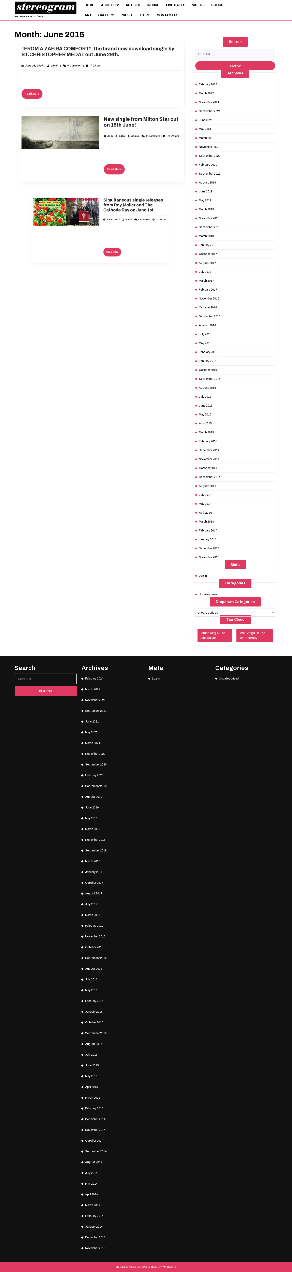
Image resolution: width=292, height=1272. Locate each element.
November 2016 (209, 298)
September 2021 (209, 111)
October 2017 (208, 253)
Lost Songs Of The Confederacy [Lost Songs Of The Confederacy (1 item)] (251, 635)
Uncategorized (209, 594)
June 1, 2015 (107, 224)
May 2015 (205, 414)
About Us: (110, 5)
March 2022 (206, 93)
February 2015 (208, 441)
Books (217, 5)
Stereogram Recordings (29, 16)
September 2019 (209, 173)
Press (126, 15)
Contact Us (167, 15)
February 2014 (208, 530)
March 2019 (206, 209)
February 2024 (208, 84)
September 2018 (209, 227)
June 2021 (206, 120)
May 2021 (205, 129)
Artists (133, 5)
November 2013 (209, 557)
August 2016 (207, 325)
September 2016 (209, 316)
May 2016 (205, 343)
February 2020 (208, 164)
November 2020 (209, 146)
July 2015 (205, 396)
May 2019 (205, 200)
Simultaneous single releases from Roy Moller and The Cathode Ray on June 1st (115, 218)
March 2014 (206, 521)
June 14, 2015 (112, 139)
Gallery (106, 15)
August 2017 (207, 262)
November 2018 (209, 218)
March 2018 (206, 236)
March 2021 (206, 138)
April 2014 (205, 512)
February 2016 (208, 352)
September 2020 (209, 155)
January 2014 (208, 539)
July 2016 (205, 334)
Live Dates (175, 5)
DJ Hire (153, 5)
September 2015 (209, 378)
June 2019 (206, 191)
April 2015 (205, 423)
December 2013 (209, 548)
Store (144, 15)
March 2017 (206, 280)
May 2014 (205, 503)
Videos (198, 5)
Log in (203, 575)
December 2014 (209, 450)
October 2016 (208, 307)
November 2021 (209, 102)
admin (66, 68)
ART (88, 15)
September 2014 (210, 477)
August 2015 (207, 387)
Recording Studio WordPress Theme (137, 1267)
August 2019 (207, 182)
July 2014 (205, 494)
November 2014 (209, 459)
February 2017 (208, 289)
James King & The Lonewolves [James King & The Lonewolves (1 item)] (212, 635)
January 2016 (207, 361)
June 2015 (206, 405)
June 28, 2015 (50, 68)
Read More (50, 90)
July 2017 (205, 271)
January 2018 (207, 245)
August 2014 (207, 485)
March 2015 (206, 432)
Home (89, 5)
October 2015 (208, 369)
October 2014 (208, 468)
